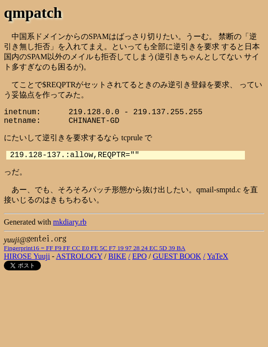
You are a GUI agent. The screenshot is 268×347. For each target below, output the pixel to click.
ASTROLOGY (79, 256)
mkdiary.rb (70, 222)
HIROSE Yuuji (27, 256)
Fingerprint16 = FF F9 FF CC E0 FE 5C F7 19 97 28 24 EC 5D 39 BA (94, 248)
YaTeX (217, 256)
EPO (139, 256)
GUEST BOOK (177, 256)
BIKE (117, 256)
